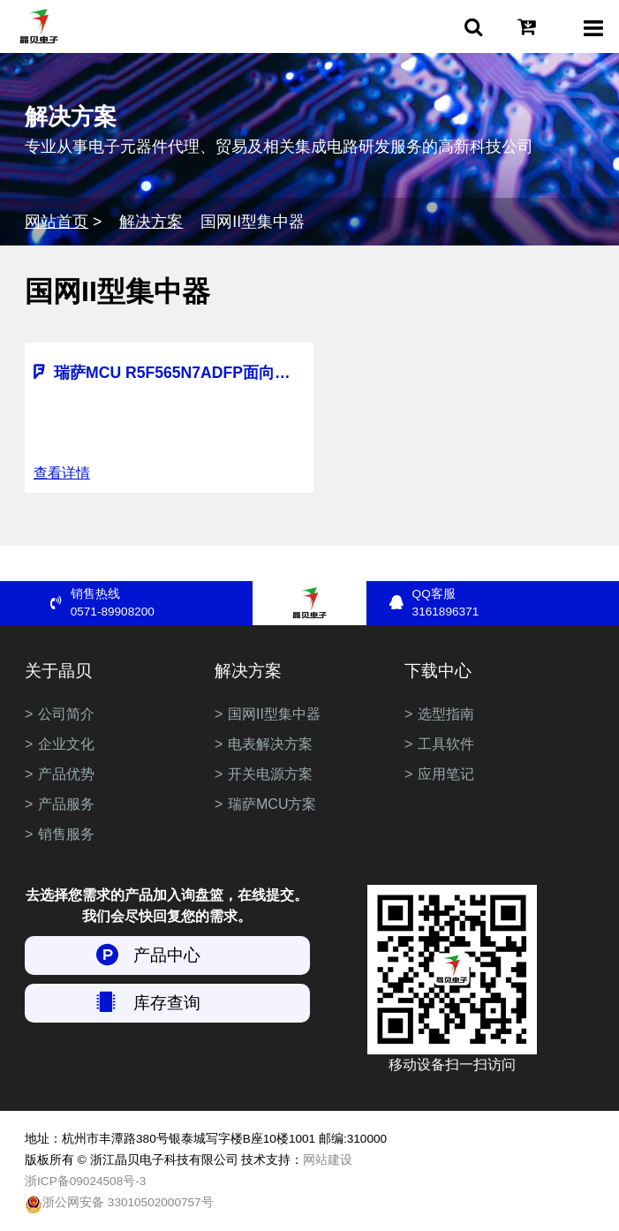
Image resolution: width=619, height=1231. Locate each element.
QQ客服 (503, 604)
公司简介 (66, 713)
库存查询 (166, 1002)
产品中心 (166, 955)
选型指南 (446, 713)
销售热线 (162, 604)
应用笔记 (446, 774)
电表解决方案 (270, 743)
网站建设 (327, 1160)
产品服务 (66, 804)
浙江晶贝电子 (38, 26)
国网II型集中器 (274, 713)
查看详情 (62, 472)
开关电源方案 (270, 774)
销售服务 (66, 834)
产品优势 (66, 774)
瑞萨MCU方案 (272, 804)
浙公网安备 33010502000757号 (119, 1204)
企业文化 (66, 743)
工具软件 (446, 743)
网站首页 (56, 221)
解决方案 (151, 221)
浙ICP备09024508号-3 (85, 1181)
